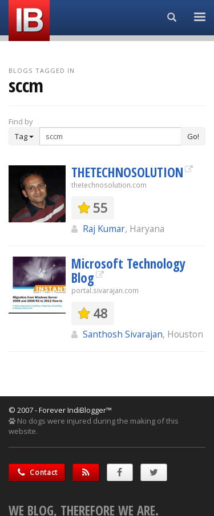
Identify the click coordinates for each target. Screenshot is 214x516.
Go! (193, 136)
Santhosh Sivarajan (123, 334)
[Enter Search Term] (110, 136)
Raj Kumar (104, 228)
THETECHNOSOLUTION (127, 172)
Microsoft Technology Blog (128, 270)
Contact (37, 472)
